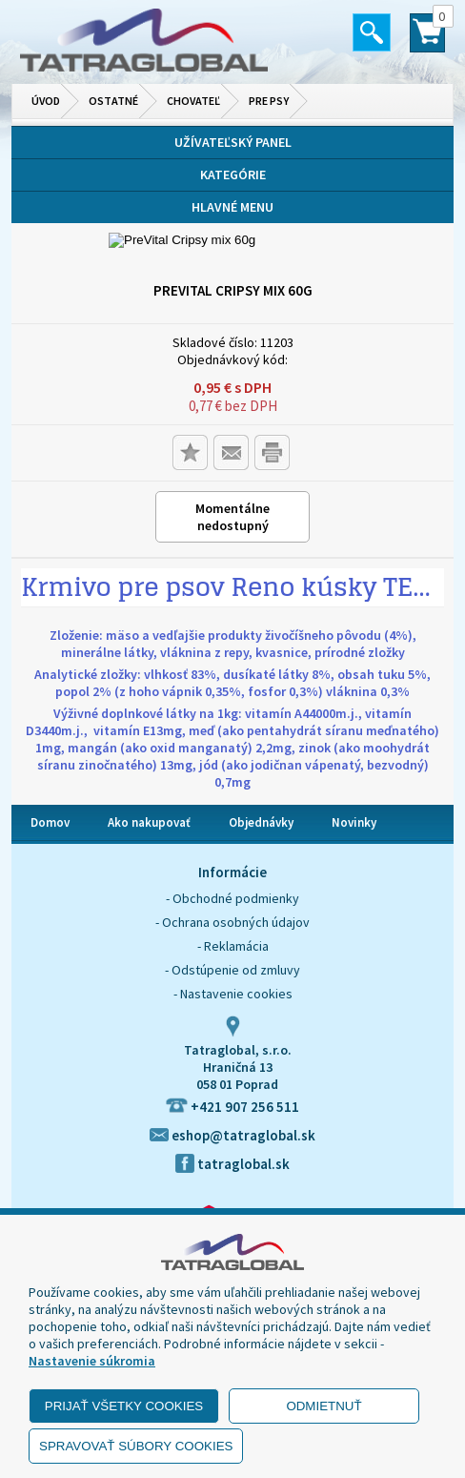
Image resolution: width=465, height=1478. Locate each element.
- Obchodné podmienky (232, 898)
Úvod (45, 100)
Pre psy (269, 100)
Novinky (354, 822)
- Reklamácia (233, 946)
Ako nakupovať (149, 822)
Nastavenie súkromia (92, 1360)
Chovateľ (193, 100)
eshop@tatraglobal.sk (232, 1135)
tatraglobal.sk (232, 1164)
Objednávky (261, 822)
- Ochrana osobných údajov (232, 922)
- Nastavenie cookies (233, 993)
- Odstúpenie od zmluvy (232, 969)
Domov (50, 822)
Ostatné (113, 100)
